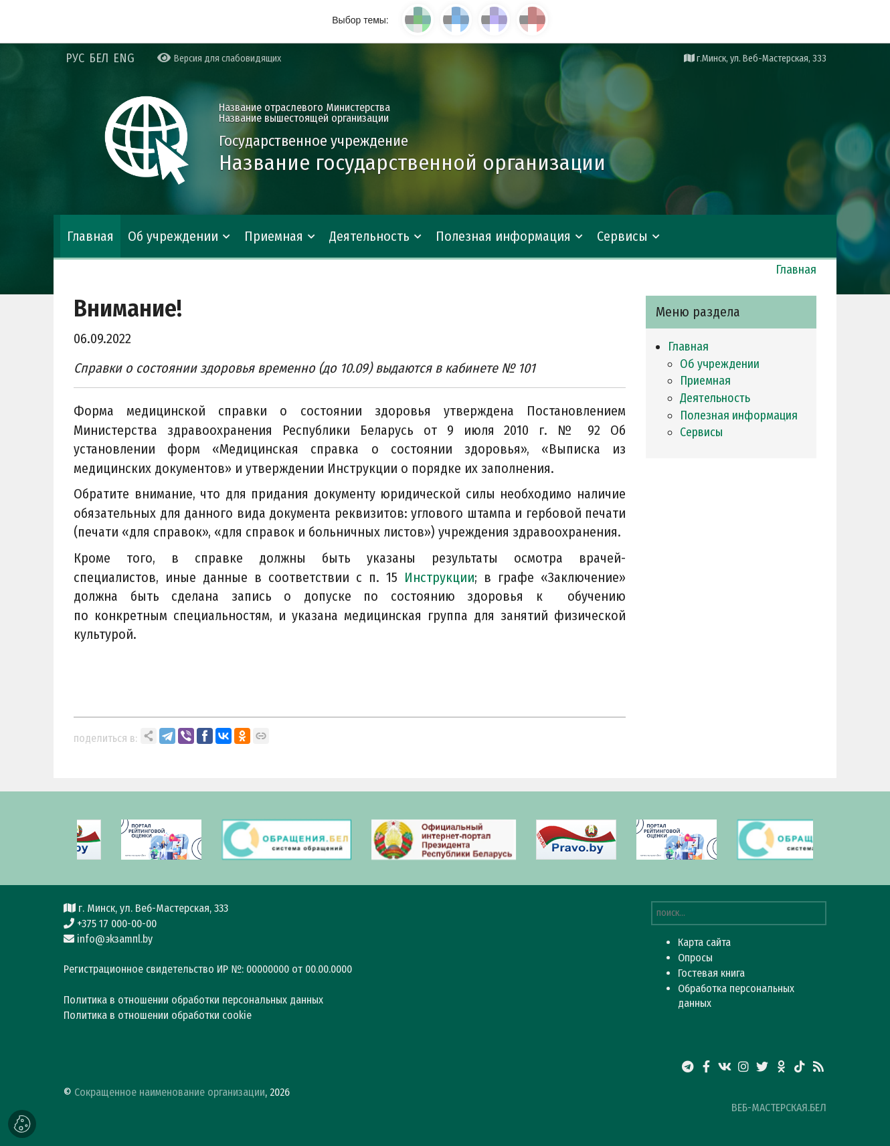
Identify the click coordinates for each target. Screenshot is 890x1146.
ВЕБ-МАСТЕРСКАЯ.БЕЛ (778, 1107)
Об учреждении (173, 236)
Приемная (273, 236)
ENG (124, 58)
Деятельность (369, 236)
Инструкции (439, 577)
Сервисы (622, 236)
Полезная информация (503, 236)
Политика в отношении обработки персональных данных (193, 999)
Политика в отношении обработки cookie (158, 1015)
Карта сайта (704, 942)
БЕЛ (98, 58)
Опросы (695, 957)
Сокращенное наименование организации (169, 1092)
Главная (90, 236)
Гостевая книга (711, 973)
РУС (75, 58)
